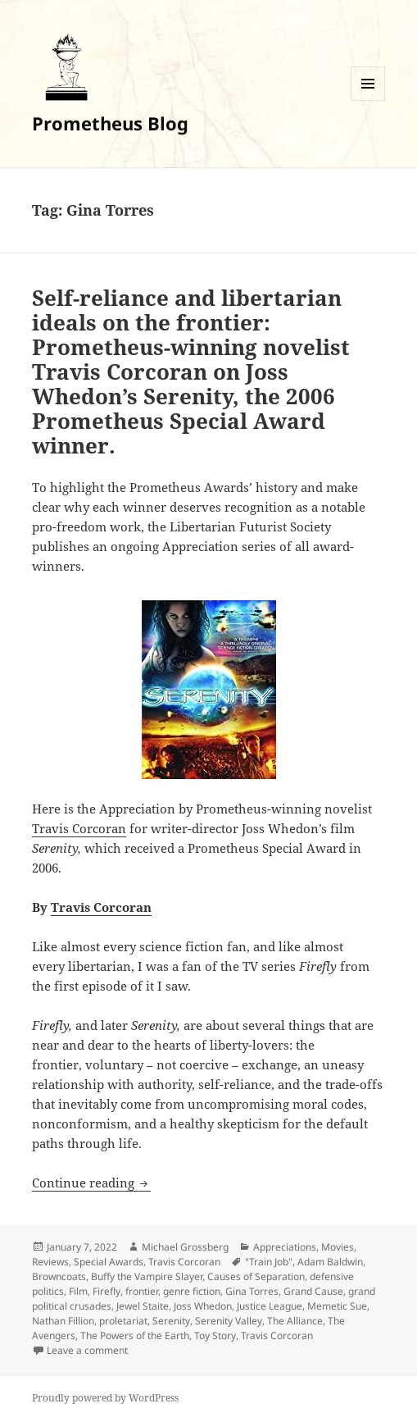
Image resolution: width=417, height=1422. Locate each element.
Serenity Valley (228, 1321)
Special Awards (108, 1262)
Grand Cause (313, 1291)
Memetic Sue (337, 1306)
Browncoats (59, 1276)
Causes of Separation (256, 1276)
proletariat (123, 1321)
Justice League (269, 1306)
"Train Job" (268, 1262)
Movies (337, 1247)
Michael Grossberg (185, 1247)
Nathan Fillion (63, 1321)
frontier (141, 1291)
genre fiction (191, 1291)
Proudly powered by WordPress (105, 1398)
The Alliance (295, 1321)
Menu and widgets (368, 100)
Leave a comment (87, 1350)
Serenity (171, 1321)
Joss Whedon (203, 1306)
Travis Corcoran (79, 828)
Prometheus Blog (110, 123)
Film (78, 1291)
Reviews (50, 1262)
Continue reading (91, 1182)
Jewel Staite (142, 1306)
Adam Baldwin (330, 1262)
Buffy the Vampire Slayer (146, 1276)
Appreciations (284, 1247)
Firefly (106, 1291)
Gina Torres (252, 1291)
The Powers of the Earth (134, 1335)
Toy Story (215, 1335)
